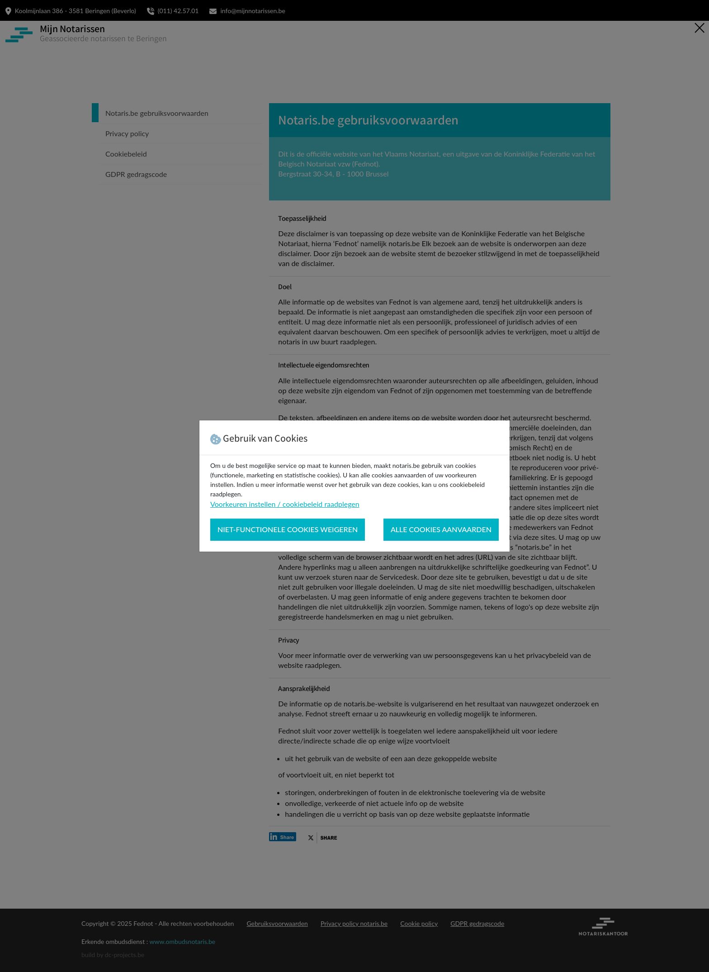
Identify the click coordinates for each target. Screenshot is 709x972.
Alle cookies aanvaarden (441, 529)
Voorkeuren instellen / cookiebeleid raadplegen (284, 504)
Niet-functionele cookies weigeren (287, 529)
